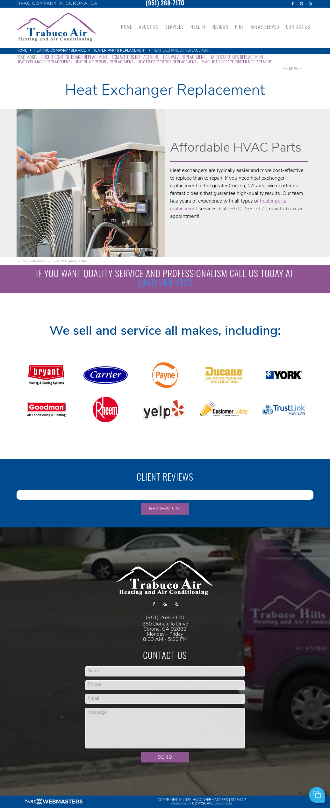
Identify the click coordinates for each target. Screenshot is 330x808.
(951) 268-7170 (165, 3)
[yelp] (310, 3)
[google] (301, 3)
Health (197, 27)
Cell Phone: (240, 768)
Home (126, 27)
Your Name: (240, 761)
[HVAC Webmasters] (53, 803)
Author (82, 261)
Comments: (240, 775)
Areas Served (265, 27)
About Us (149, 27)
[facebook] (292, 3)
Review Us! (165, 508)
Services (174, 27)
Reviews (220, 27)
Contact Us (298, 27)
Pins (239, 27)
